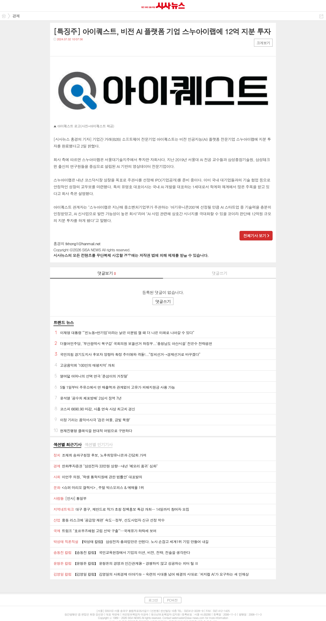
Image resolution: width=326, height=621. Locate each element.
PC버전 (172, 600)
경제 (16, 16)
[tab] (67, 445)
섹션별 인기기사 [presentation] (98, 444)
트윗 (66, 48)
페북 (57, 48)
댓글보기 (107, 273)
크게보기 (263, 43)
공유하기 (321, 16)
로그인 (153, 600)
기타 (85, 48)
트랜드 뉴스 (63, 322)
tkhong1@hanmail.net (82, 243)
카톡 (75, 48)
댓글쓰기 (219, 273)
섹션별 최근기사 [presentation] (67, 444)
